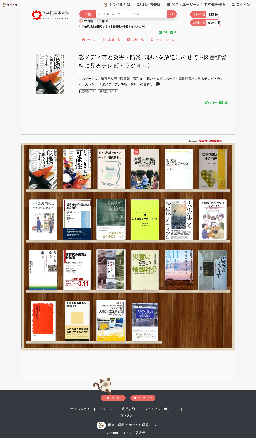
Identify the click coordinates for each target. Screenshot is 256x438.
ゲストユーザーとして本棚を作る (196, 4)
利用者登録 (148, 4)
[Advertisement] (128, 123)
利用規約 (129, 409)
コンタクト (128, 415)
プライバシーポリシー (161, 409)
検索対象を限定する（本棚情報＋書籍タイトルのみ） (115, 26)
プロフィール (162, 40)
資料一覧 (135, 40)
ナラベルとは (117, 4)
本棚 (88, 21)
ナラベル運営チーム (143, 425)
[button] (160, 32)
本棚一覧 (112, 40)
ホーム (89, 40)
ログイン (241, 4)
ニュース (106, 409)
